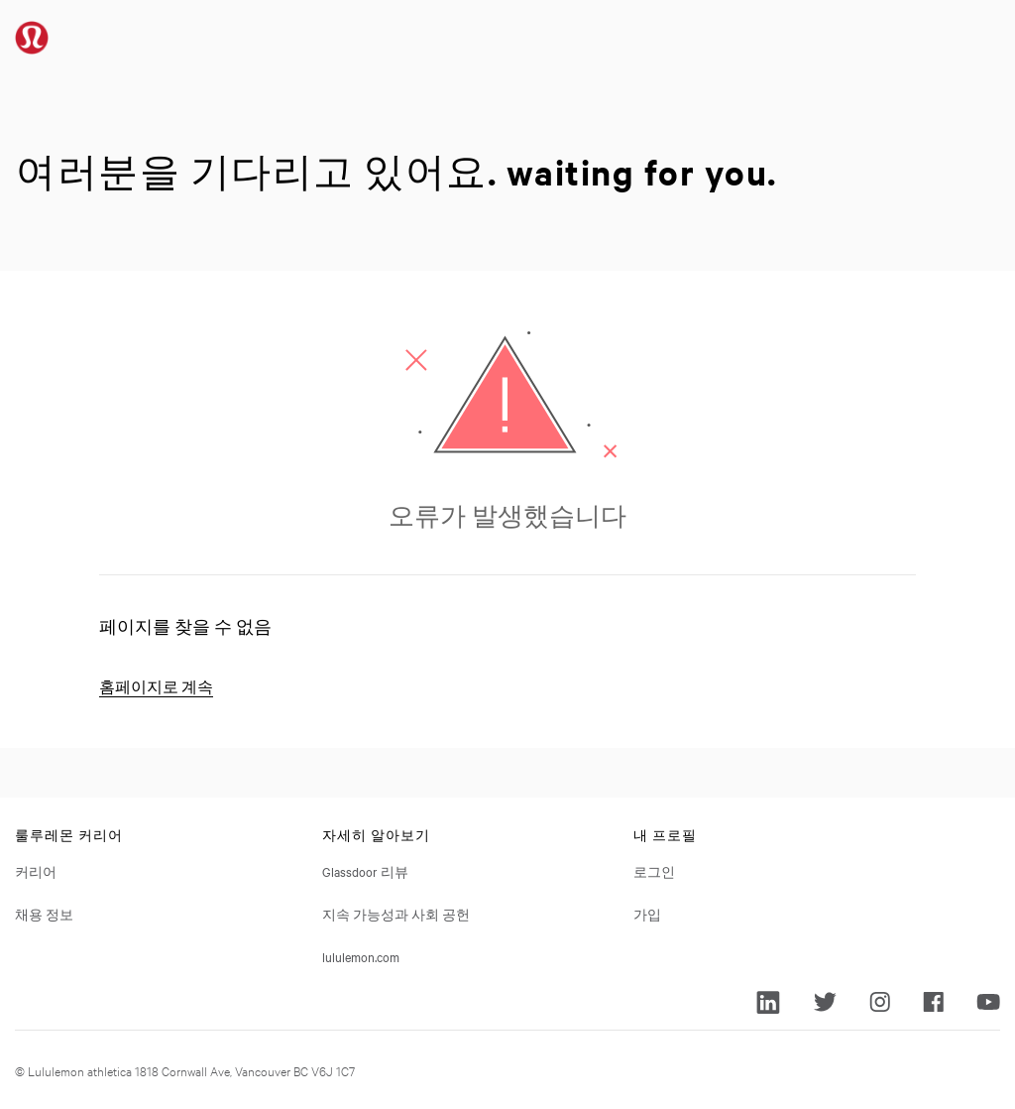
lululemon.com (360, 956)
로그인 (654, 871)
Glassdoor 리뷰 (365, 871)
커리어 (35, 871)
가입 (647, 914)
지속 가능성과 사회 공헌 (396, 914)
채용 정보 (44, 914)
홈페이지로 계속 (156, 687)
